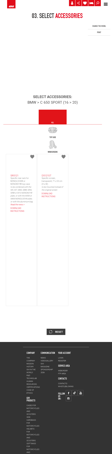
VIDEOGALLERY (47, 296)
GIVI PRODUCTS (31, 334)
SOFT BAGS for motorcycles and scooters (33, 384)
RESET (56, 266)
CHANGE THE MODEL (99, 26)
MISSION (30, 298)
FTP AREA (62, 308)
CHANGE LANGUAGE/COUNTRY (40, 447)
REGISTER (62, 296)
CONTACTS (62, 318)
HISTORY (30, 301)
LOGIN (60, 293)
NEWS (43, 293)
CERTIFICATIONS (33, 322)
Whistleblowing (65, 321)
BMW (32, 102)
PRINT (99, 32)
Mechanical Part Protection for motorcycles (33, 399)
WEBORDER (63, 305)
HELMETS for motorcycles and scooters (33, 369)
